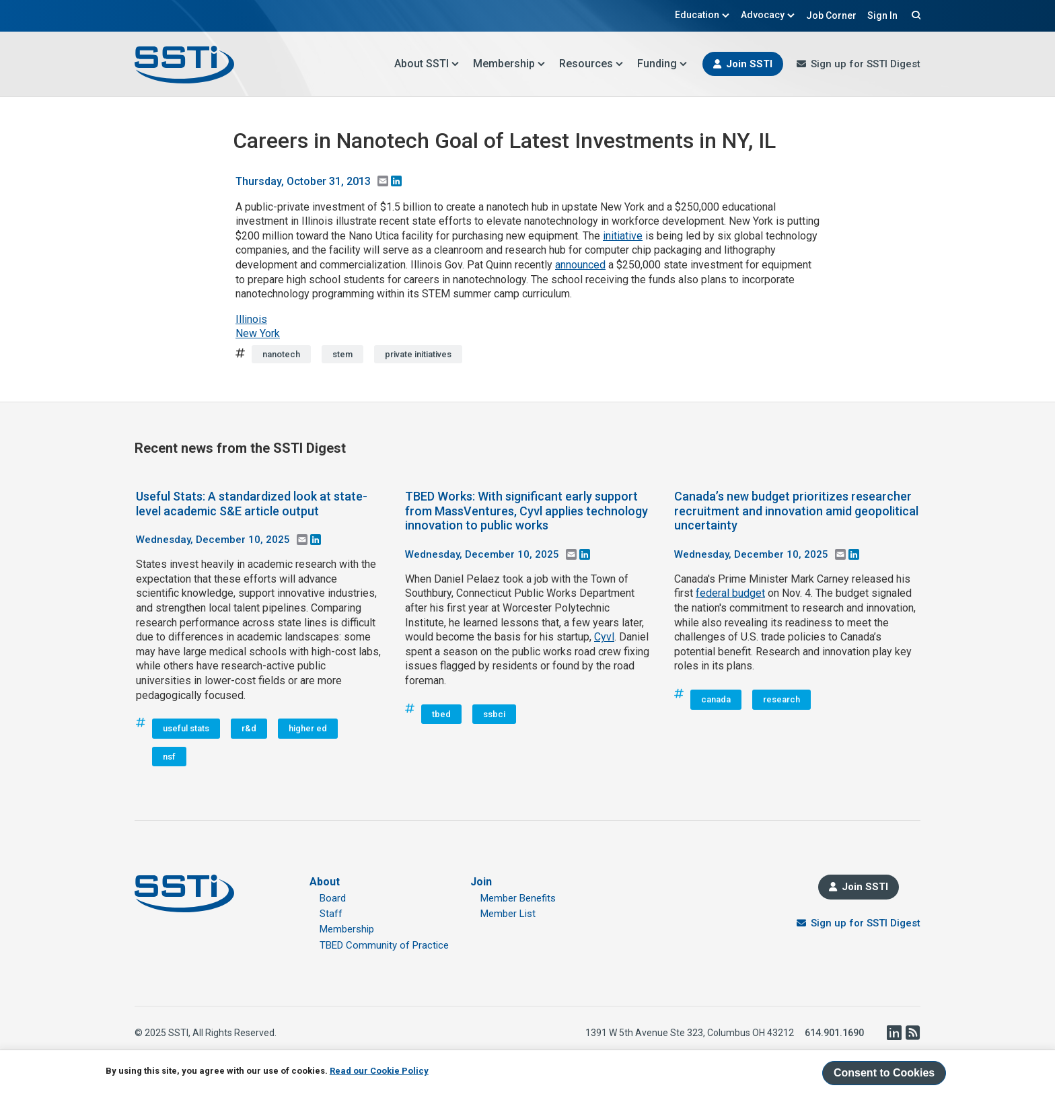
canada (716, 699)
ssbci (494, 714)
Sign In (882, 15)
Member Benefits (518, 898)
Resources (591, 63)
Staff (331, 914)
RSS (912, 1033)
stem (342, 354)
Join (481, 881)
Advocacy (768, 14)
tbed (441, 714)
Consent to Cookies (884, 1072)
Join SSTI (749, 64)
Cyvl (604, 636)
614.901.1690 (834, 1032)
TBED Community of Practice (384, 945)
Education (702, 14)
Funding (662, 63)
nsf (169, 756)
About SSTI (427, 63)
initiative (623, 235)
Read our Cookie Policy (379, 1071)
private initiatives (418, 354)
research (781, 699)
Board (333, 898)
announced (580, 264)
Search (914, 14)
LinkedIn (893, 1033)
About (325, 881)
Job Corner (831, 15)
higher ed (308, 728)
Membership (509, 63)
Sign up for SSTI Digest (865, 64)
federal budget (730, 593)
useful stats (186, 728)
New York (257, 333)
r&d (249, 728)
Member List (508, 914)
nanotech (281, 354)
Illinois (251, 319)
